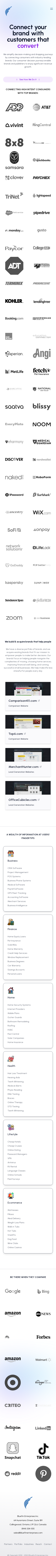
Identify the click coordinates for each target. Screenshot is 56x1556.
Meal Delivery (14, 1218)
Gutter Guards (15, 1017)
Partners (8, 1544)
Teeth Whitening (16, 1081)
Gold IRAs (12, 945)
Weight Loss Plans (16, 1222)
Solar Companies (16, 1038)
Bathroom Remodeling (18, 1021)
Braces (11, 1098)
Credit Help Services (17, 953)
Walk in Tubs (13, 1226)
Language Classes (16, 1170)
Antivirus (12, 1162)
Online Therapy (15, 1102)
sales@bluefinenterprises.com (28, 1533)
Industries (29, 1544)
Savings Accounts (16, 969)
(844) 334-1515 (28, 1528)
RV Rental (12, 1166)
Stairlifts (12, 1235)
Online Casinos (15, 1247)
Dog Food (12, 1239)
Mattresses (13, 1210)
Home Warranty (15, 949)
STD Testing (13, 1106)
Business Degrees (16, 961)
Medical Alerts (14, 1086)
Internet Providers (16, 1009)
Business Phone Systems (19, 880)
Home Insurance (15, 1042)
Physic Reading (15, 1090)
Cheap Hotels (14, 1141)
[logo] (8, 11)
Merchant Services (17, 901)
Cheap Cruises (15, 1146)
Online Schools (15, 1175)
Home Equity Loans (17, 936)
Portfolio (18, 1544)
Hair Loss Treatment (17, 1073)
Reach (39, 1544)
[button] (51, 9)
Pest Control (13, 1034)
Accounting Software (18, 897)
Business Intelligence (17, 905)
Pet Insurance (14, 940)
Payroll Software (15, 889)
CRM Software (15, 868)
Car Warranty (14, 965)
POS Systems (14, 876)
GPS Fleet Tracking (17, 893)
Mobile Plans (13, 1013)
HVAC (10, 1030)
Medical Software (16, 884)
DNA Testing (13, 1094)
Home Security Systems (19, 1005)
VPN (9, 1158)
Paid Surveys (14, 1179)
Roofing (11, 1025)
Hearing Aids (14, 1077)
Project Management (18, 872)
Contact (48, 1544)
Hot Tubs (12, 1231)
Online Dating (14, 1150)
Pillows (11, 1214)
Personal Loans (15, 974)
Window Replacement (18, 957)
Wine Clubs (13, 1243)
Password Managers (17, 1154)
